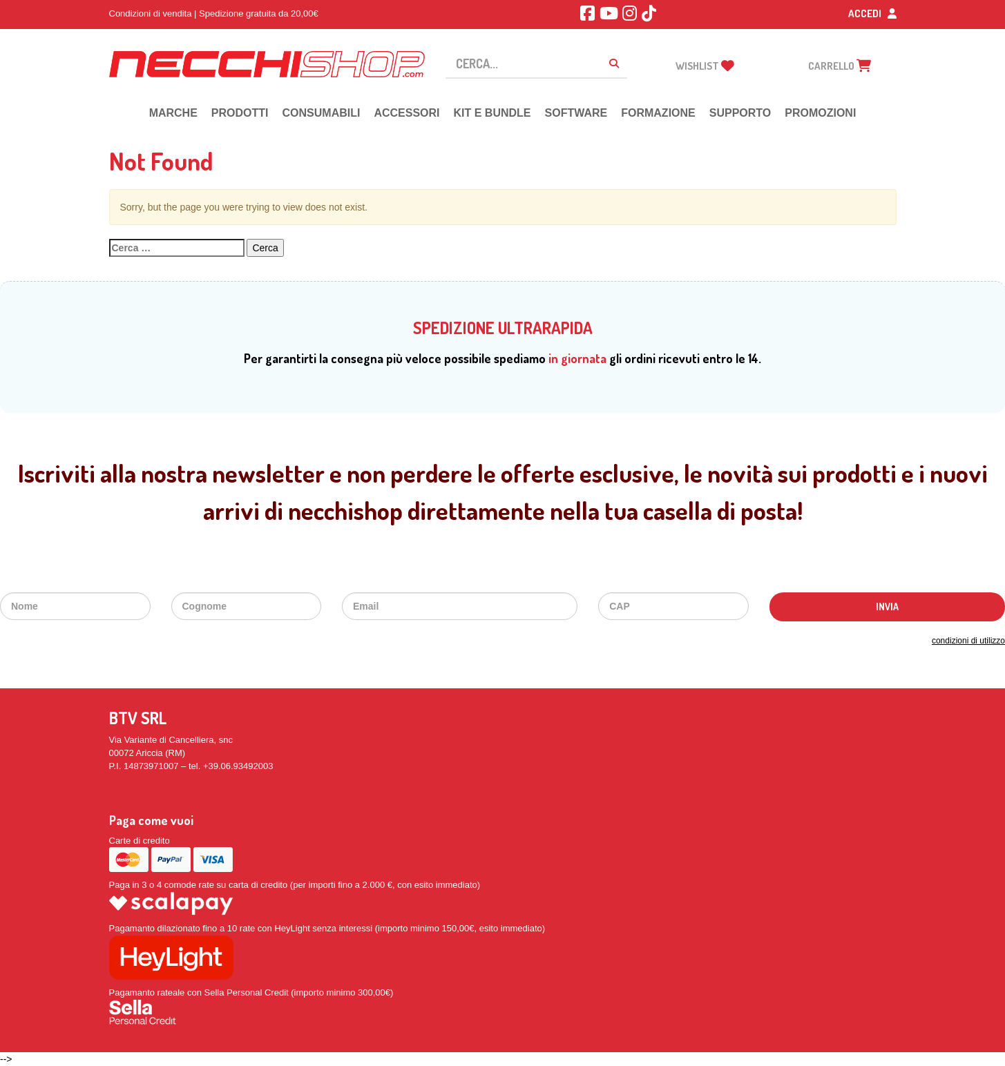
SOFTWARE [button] (576, 113)
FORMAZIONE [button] (658, 113)
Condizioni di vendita (150, 13)
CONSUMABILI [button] (322, 113)
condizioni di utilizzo (968, 641)
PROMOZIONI (820, 113)
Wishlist (705, 65)
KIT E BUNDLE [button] (492, 113)
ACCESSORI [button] (406, 113)
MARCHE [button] (173, 113)
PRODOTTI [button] (240, 113)
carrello (839, 65)
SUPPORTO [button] (740, 113)
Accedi (865, 13)
